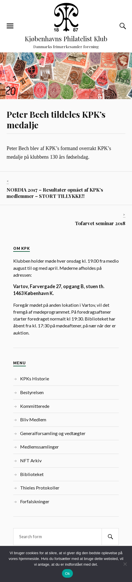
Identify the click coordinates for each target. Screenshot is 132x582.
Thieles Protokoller (39, 487)
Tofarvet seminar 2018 (100, 223)
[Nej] (125, 564)
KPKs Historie (34, 378)
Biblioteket (32, 474)
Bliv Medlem (33, 419)
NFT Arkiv (31, 460)
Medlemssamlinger (39, 446)
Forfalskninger (34, 501)
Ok (67, 573)
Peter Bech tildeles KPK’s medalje (56, 120)
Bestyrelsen (32, 392)
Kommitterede (34, 406)
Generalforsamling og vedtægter (53, 433)
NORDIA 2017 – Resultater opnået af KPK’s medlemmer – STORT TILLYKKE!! (55, 192)
